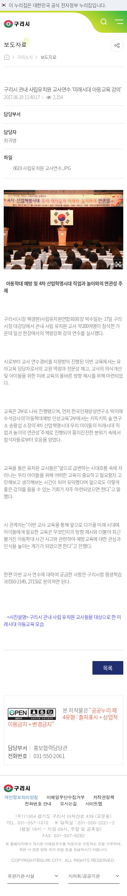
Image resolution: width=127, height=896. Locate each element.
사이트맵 (93, 803)
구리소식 (25, 57)
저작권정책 (103, 797)
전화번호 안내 (38, 803)
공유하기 (117, 45)
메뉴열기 (118, 22)
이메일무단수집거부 (66, 797)
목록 (108, 668)
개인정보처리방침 (21, 797)
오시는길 (68, 803)
